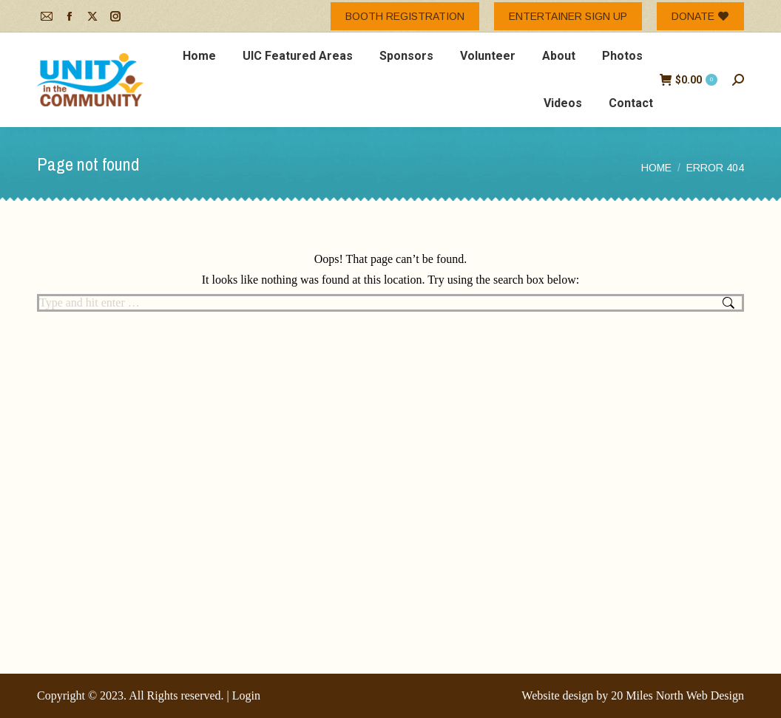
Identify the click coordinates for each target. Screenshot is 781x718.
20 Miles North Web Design (677, 695)
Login (246, 695)
